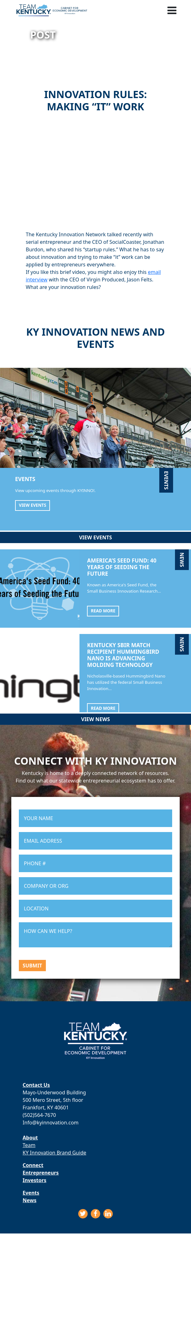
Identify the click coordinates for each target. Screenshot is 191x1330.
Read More (103, 611)
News (29, 1200)
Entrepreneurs (41, 1172)
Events (31, 1192)
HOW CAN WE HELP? (95, 934)
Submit (32, 965)
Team (29, 1145)
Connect (33, 1165)
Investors (34, 1180)
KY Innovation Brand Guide (54, 1152)
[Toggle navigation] (172, 10)
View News (95, 719)
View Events (32, 505)
